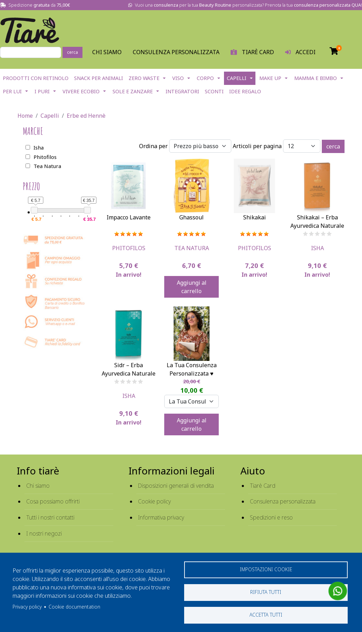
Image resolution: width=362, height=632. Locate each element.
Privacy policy (27, 606)
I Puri (42, 91)
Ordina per (153, 146)
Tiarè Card (262, 485)
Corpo (205, 78)
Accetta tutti (265, 614)
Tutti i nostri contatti (50, 517)
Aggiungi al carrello (192, 287)
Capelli (236, 78)
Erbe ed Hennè (86, 115)
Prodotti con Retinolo (35, 78)
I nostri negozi (44, 533)
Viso (178, 78)
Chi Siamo (107, 52)
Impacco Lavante (129, 217)
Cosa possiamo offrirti (53, 501)
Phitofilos (128, 248)
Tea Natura (191, 248)
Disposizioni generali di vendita (176, 485)
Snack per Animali (98, 78)
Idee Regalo (245, 91)
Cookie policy (154, 501)
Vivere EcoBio (81, 91)
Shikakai (254, 217)
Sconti (214, 91)
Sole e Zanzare (133, 91)
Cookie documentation (74, 606)
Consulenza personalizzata (176, 52)
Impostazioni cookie (266, 569)
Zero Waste (144, 78)
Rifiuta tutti (265, 592)
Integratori (182, 91)
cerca (72, 52)
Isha (317, 248)
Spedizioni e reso (271, 517)
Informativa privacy (161, 517)
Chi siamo (38, 485)
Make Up (270, 78)
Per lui (12, 91)
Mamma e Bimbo (315, 78)
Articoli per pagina (257, 146)
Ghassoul (191, 217)
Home (25, 115)
